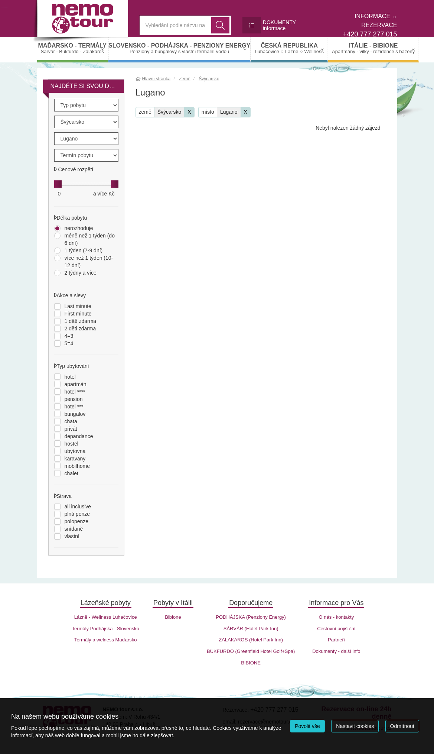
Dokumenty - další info (336, 651)
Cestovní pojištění (336, 628)
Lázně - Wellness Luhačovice (105, 617)
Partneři (336, 640)
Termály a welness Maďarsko (105, 640)
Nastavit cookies (355, 726)
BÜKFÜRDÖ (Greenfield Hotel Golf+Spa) (251, 651)
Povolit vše (307, 726)
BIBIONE (251, 663)
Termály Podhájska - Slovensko (105, 628)
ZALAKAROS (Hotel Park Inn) (251, 640)
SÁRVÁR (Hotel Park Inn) (250, 628)
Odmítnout (402, 726)
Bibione (173, 617)
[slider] (58, 184)
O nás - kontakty (336, 617)
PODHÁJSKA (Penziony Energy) (251, 617)
